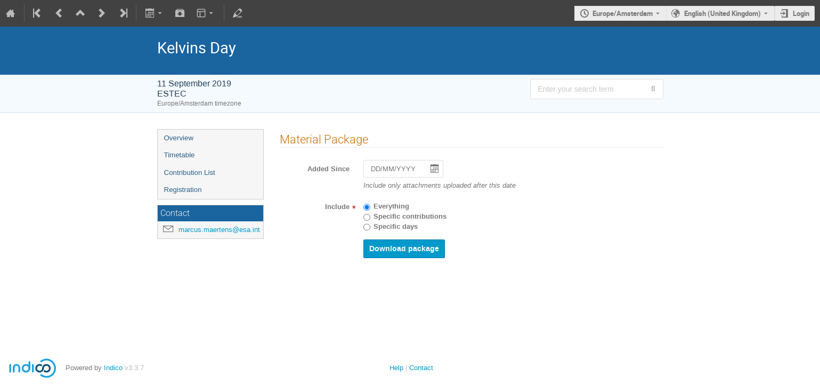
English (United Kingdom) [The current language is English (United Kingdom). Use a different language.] (722, 13)
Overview (179, 138)
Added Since (328, 169)
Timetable (179, 155)
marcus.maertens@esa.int (219, 229)
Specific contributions (410, 216)
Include (337, 207)
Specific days (396, 226)
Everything (391, 206)
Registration (183, 190)
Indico (113, 367)
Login (801, 13)
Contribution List (189, 173)
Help (396, 367)
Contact (421, 367)
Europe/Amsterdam (622, 13)
